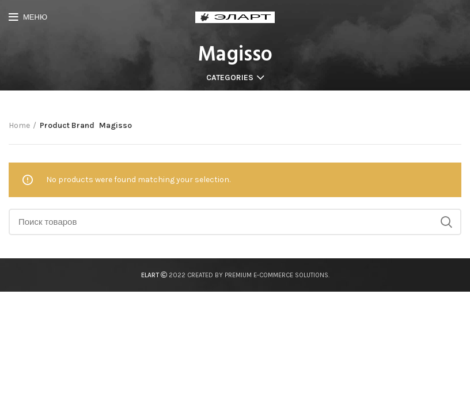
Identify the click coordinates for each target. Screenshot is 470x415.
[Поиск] (235, 222)
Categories (229, 78)
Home (19, 125)
